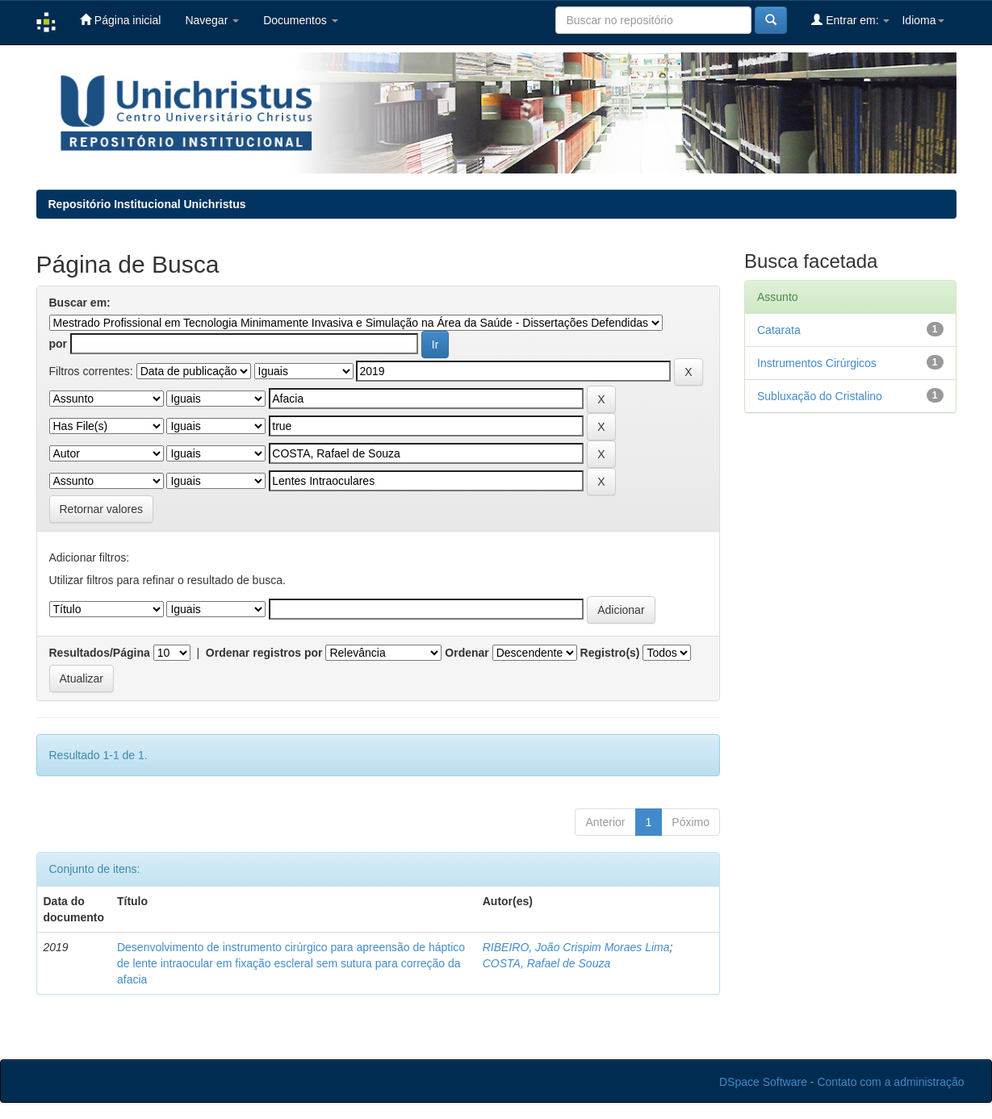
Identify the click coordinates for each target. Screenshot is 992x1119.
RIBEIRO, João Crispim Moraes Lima (576, 947)
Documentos (300, 20)
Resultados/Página (99, 652)
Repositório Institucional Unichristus (147, 204)
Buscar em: (80, 302)
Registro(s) (610, 652)
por (58, 343)
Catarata (779, 330)
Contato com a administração (890, 1081)
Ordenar (466, 652)
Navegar (212, 20)
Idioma (923, 20)
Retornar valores (102, 509)
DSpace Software (763, 1081)
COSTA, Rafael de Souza (546, 963)
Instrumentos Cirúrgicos (817, 363)
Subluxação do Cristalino (819, 396)
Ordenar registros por (264, 652)
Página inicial (120, 20)
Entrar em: (850, 20)
